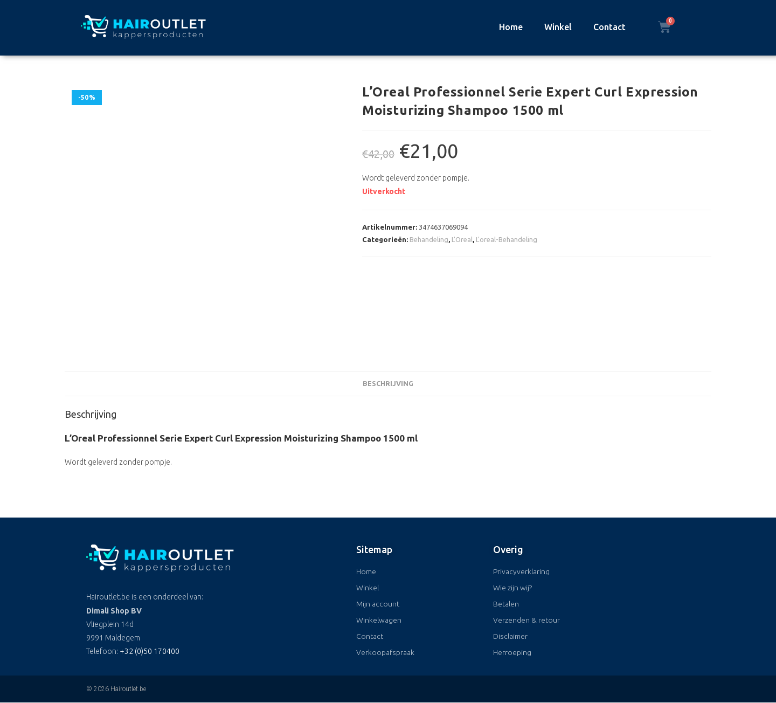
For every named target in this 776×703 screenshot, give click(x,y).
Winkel (558, 27)
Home (511, 27)
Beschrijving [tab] (388, 383)
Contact (609, 27)
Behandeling (429, 239)
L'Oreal (462, 239)
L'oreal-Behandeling (506, 239)
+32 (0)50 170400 (149, 651)
